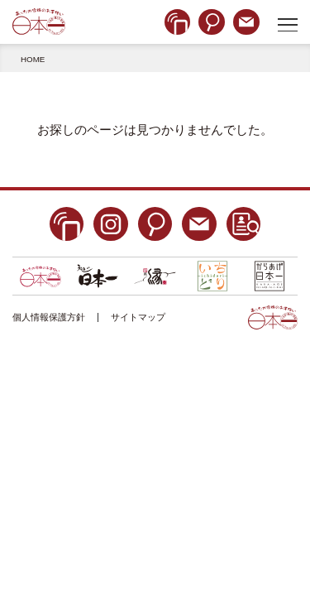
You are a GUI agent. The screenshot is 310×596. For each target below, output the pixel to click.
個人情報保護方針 (48, 317)
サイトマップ (138, 317)
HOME (33, 59)
